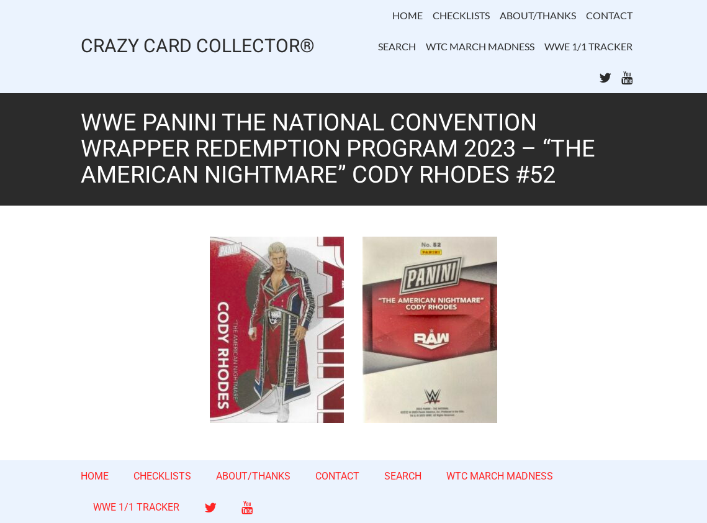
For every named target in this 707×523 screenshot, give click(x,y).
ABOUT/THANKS (538, 15)
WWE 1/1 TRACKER (588, 46)
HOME (407, 15)
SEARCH (397, 46)
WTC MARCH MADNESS (480, 46)
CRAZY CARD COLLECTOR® (198, 47)
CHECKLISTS (461, 15)
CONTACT (609, 15)
